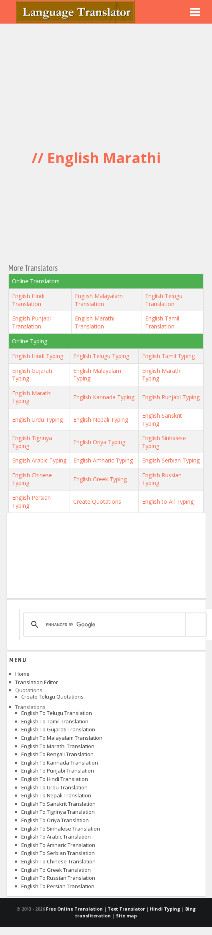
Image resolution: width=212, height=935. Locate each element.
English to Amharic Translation (58, 845)
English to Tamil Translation (54, 721)
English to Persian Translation (57, 886)
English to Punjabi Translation (57, 770)
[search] (113, 624)
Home (22, 673)
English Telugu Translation (163, 300)
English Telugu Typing (101, 356)
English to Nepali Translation (56, 795)
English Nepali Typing (100, 419)
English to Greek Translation (56, 869)
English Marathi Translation (94, 322)
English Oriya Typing (99, 442)
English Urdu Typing (37, 419)
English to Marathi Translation (57, 746)
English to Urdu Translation (54, 787)
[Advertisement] (105, 84)
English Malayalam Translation (99, 300)
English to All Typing (168, 501)
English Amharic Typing (103, 460)
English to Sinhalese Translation (60, 828)
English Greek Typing (100, 479)
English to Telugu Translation (56, 713)
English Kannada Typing (103, 397)
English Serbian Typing (171, 460)
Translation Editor (36, 682)
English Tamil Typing (168, 356)
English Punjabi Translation (31, 322)
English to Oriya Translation (55, 820)
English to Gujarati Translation (58, 729)
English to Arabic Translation (56, 836)
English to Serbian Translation (58, 853)
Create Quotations (97, 501)
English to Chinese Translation (58, 861)
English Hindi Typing (37, 356)
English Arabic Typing (39, 460)
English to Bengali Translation (57, 754)
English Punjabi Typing (171, 397)
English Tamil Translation (162, 322)
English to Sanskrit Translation (58, 803)
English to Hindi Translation (54, 779)
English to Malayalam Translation (61, 737)
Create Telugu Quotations (52, 696)
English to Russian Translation (58, 877)
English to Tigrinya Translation (58, 811)
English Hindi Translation (28, 300)
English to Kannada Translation (59, 762)
